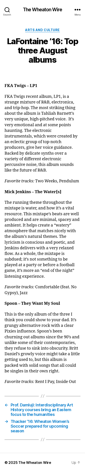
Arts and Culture (42, 30)
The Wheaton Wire (42, 9)
